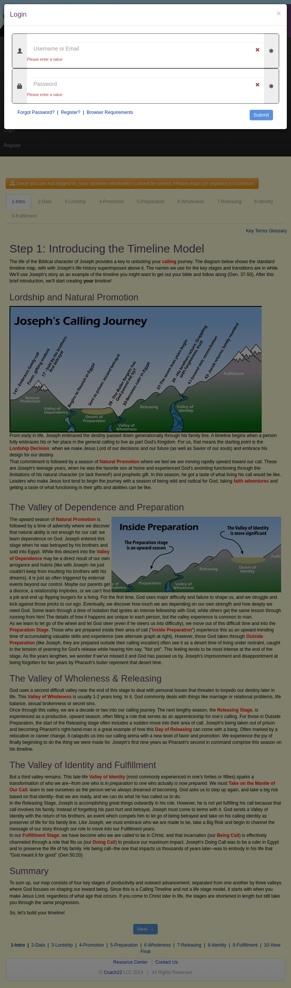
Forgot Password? (35, 112)
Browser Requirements (110, 112)
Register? (70, 112)
